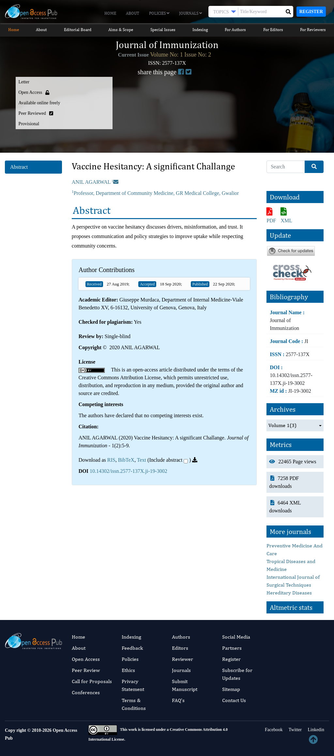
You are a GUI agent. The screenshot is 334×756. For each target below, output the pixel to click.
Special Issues (162, 29)
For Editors (273, 29)
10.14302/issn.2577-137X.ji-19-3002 (128, 471)
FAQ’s (178, 700)
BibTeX (126, 460)
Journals (190, 13)
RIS (111, 460)
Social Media (236, 637)
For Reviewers (313, 29)
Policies (159, 13)
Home (110, 13)
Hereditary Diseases (289, 593)
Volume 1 (282, 425)
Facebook (273, 729)
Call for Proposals (92, 681)
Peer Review (86, 670)
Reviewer (182, 659)
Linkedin (315, 729)
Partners (232, 648)
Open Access (86, 659)
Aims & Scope (120, 29)
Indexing (200, 29)
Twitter (294, 729)
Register (311, 11)
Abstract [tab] (19, 167)
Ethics (128, 670)
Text (141, 460)
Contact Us (234, 700)
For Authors (235, 29)
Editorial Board (77, 29)
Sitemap (231, 689)
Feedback (132, 648)
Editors (180, 648)
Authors (181, 637)
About (132, 13)
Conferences (86, 692)
